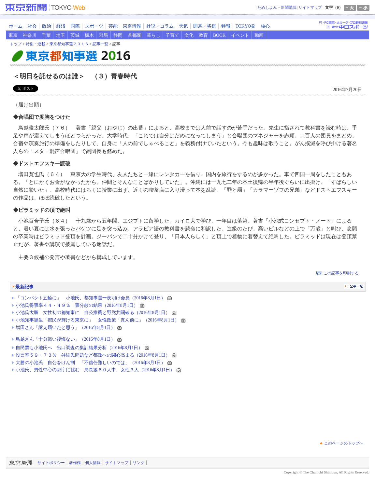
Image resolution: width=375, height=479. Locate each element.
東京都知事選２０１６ (69, 44)
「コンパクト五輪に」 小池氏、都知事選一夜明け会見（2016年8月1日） (91, 297)
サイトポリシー (51, 462)
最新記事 (24, 286)
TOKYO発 (245, 26)
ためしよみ (267, 7)
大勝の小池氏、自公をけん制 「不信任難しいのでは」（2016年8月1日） (91, 362)
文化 (189, 35)
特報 (225, 26)
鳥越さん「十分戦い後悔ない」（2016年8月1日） (66, 339)
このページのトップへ (343, 443)
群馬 (103, 35)
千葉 (46, 35)
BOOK (219, 35)
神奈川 (29, 35)
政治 (46, 26)
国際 (75, 26)
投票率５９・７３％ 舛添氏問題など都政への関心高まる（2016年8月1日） (93, 355)
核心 (265, 26)
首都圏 (134, 35)
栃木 (89, 35)
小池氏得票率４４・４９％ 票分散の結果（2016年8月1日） (77, 305)
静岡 (118, 35)
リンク (138, 462)
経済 (60, 26)
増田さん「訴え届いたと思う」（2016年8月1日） (66, 327)
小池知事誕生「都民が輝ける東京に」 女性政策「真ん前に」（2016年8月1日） (98, 320)
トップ (16, 44)
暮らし (153, 35)
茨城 (74, 35)
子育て (172, 35)
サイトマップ (310, 7)
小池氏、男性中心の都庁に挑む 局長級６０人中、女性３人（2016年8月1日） (95, 369)
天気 (183, 26)
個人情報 (93, 462)
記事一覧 (100, 44)
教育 (203, 35)
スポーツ (94, 26)
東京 (13, 35)
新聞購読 (288, 7)
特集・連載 (35, 44)
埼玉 (60, 35)
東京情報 (132, 26)
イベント (240, 35)
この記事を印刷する (341, 273)
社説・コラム (160, 26)
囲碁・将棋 (204, 26)
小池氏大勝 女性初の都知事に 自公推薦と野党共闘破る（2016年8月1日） (93, 312)
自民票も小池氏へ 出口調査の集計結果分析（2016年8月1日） (79, 347)
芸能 (113, 26)
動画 (259, 35)
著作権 (75, 462)
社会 (32, 26)
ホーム (15, 26)
